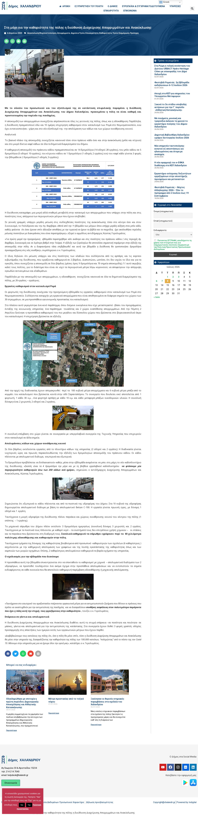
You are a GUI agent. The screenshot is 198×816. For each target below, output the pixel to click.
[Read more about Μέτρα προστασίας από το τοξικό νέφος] (67, 682)
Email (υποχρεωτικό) (163, 221)
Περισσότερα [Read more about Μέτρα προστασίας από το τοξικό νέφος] (53, 713)
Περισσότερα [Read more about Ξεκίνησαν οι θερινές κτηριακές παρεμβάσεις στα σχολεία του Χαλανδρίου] (96, 725)
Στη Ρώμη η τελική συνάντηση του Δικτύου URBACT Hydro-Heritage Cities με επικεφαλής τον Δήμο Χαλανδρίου (172, 70)
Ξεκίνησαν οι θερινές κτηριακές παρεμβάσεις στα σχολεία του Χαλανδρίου (107, 701)
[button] (192, 8)
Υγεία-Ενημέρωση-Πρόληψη (126, 33)
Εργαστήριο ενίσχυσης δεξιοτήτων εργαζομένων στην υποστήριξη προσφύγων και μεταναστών (172, 176)
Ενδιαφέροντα (160, 230)
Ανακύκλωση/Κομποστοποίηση (41, 33)
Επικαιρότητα (91, 33)
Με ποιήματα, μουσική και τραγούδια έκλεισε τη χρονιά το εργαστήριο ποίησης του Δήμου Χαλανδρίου (171, 122)
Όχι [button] (29, 805)
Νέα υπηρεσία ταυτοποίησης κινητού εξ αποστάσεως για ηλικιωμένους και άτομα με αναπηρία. (169, 150)
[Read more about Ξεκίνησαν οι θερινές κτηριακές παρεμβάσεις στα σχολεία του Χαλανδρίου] (110, 682)
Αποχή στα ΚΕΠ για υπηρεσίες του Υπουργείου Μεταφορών (172, 95)
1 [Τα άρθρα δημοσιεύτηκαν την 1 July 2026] (167, 277)
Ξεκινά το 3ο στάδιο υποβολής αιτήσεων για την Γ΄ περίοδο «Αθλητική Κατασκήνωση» (170, 107)
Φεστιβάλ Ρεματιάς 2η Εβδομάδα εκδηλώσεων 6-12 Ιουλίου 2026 (171, 84)
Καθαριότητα (105, 33)
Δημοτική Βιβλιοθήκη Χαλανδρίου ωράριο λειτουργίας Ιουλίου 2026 (171, 136)
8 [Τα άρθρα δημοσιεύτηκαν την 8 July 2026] (167, 281)
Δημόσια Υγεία (78, 33)
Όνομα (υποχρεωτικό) (163, 211)
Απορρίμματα (63, 33)
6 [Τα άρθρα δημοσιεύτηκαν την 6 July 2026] (156, 281)
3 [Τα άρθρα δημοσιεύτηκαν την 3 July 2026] (178, 277)
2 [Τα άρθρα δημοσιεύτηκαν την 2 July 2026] (173, 277)
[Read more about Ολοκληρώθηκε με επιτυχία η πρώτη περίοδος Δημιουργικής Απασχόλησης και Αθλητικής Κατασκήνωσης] (25, 682)
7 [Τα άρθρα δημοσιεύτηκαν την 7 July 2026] (162, 281)
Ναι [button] (21, 805)
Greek (164, 2)
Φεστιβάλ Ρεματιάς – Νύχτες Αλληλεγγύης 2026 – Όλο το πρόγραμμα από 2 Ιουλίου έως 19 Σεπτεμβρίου (171, 191)
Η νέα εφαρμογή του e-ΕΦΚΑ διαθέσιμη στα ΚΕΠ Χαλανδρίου (170, 164)
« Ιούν (157, 297)
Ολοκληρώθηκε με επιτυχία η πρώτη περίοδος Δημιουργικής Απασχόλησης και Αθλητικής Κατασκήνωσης (22, 703)
